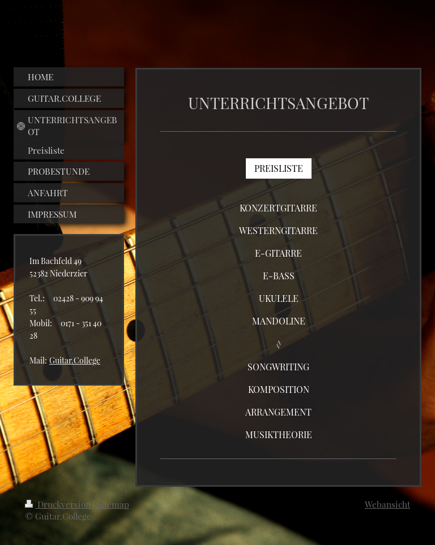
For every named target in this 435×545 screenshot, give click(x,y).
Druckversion (59, 504)
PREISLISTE (278, 168)
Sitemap (113, 504)
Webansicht (387, 504)
